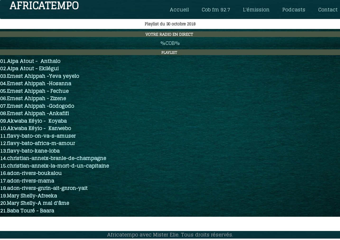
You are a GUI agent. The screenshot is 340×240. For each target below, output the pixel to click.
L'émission (256, 9)
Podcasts (293, 9)
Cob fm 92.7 (216, 9)
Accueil (179, 9)
